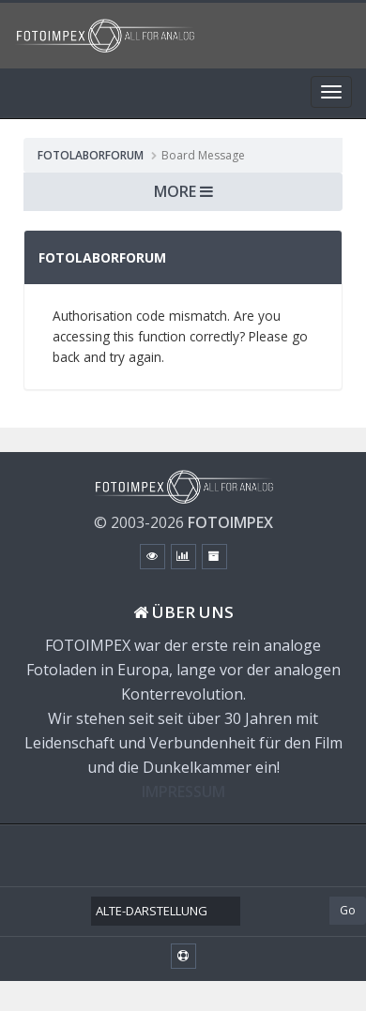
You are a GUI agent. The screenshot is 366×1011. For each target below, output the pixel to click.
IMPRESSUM (183, 791)
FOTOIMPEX (230, 522)
